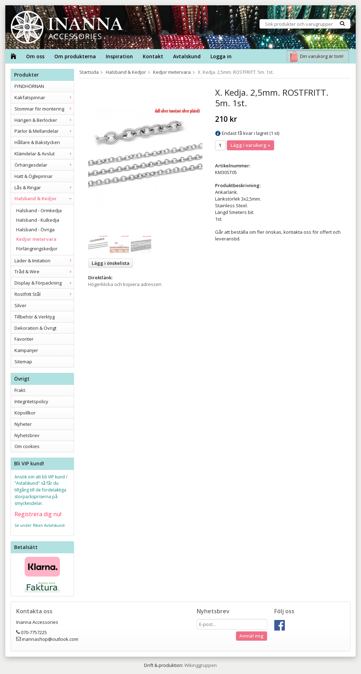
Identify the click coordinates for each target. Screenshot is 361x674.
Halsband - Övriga (35, 229)
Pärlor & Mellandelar (44, 131)
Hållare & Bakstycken (37, 142)
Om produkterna (75, 56)
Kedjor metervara (36, 239)
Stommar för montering (44, 109)
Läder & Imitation (44, 260)
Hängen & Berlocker (44, 120)
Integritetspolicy (31, 401)
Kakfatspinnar (44, 97)
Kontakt (153, 56)
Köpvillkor (25, 413)
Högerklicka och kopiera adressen (124, 284)
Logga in (221, 56)
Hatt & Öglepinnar (33, 176)
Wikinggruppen (200, 665)
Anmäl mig (251, 636)
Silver (20, 305)
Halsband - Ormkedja (39, 210)
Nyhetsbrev (26, 435)
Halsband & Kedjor (44, 198)
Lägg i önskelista (110, 263)
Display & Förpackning (44, 283)
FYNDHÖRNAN (29, 86)
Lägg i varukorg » (250, 145)
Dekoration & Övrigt (35, 328)
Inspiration (119, 56)
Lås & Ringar (44, 187)
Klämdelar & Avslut (44, 153)
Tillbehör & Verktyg (34, 317)
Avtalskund (187, 56)
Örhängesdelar (44, 165)
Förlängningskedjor (36, 248)
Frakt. (20, 390)
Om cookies (26, 446)
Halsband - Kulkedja (37, 220)
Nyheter (23, 424)
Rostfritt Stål (44, 294)
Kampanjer (26, 350)
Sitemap (23, 361)
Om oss (35, 56)
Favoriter (23, 339)
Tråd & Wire (44, 271)
